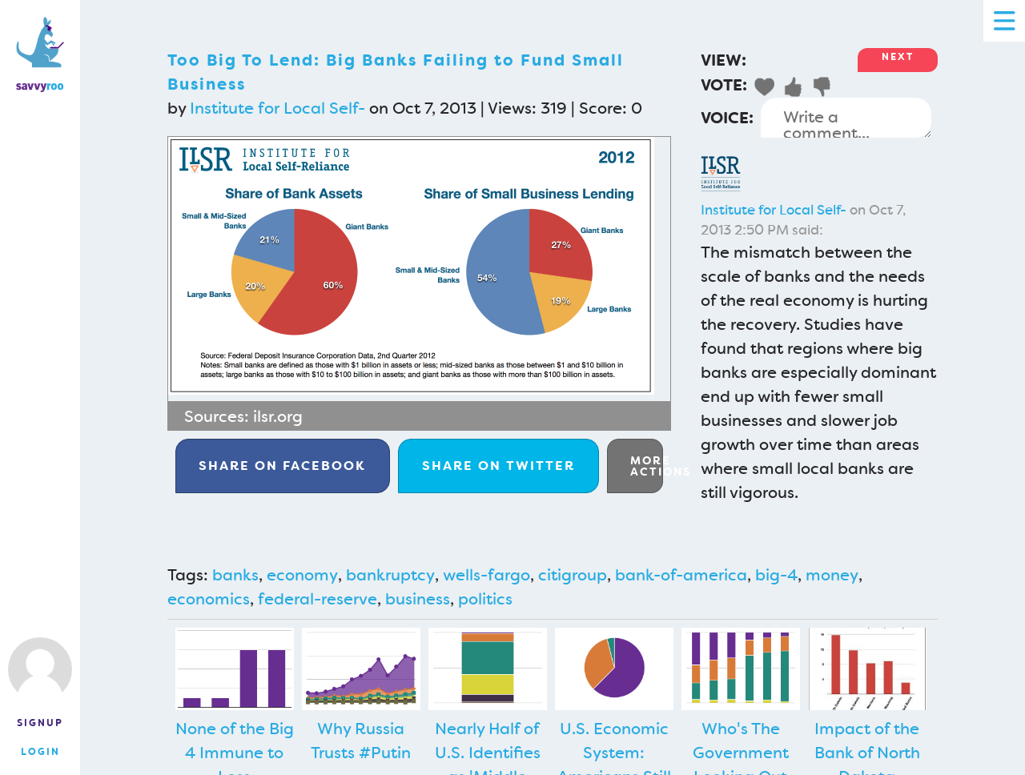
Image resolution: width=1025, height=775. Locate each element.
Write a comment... (846, 118)
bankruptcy (390, 574)
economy (302, 574)
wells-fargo (486, 574)
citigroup (572, 574)
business (417, 598)
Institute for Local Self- (277, 108)
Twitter (498, 465)
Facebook (282, 465)
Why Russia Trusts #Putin (361, 740)
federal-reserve (317, 598)
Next (898, 56)
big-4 (776, 574)
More (646, 466)
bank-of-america (681, 574)
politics (485, 598)
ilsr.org (278, 416)
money (832, 574)
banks (235, 574)
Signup (40, 723)
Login (40, 751)
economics (208, 598)
